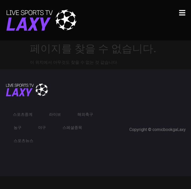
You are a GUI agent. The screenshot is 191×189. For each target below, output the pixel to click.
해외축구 (85, 114)
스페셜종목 (72, 127)
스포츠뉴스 (23, 140)
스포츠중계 (23, 114)
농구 (18, 127)
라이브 (55, 114)
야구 (42, 127)
